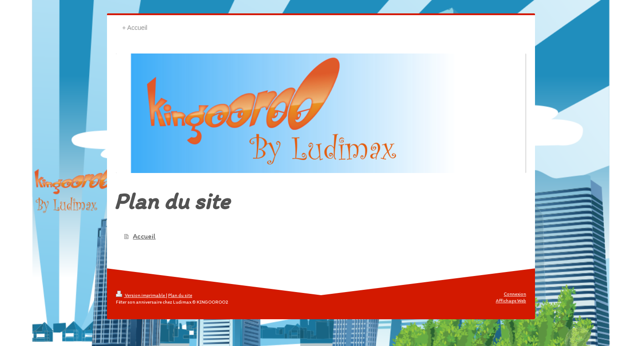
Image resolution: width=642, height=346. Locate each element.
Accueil (144, 236)
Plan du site (180, 295)
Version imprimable (141, 295)
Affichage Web (511, 301)
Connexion (515, 294)
